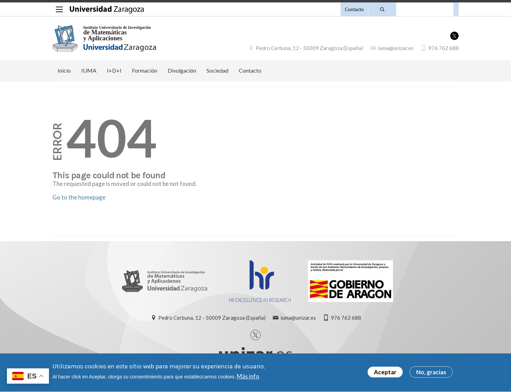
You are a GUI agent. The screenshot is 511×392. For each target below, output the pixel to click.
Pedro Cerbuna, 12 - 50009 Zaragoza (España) (309, 48)
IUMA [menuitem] (89, 70)
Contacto (354, 9)
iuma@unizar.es (395, 48)
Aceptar (385, 374)
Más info (248, 378)
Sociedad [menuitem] (217, 70)
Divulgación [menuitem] (182, 70)
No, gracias (431, 374)
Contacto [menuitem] (250, 70)
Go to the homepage (79, 197)
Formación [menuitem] (144, 70)
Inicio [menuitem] (64, 70)
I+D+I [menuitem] (114, 70)
